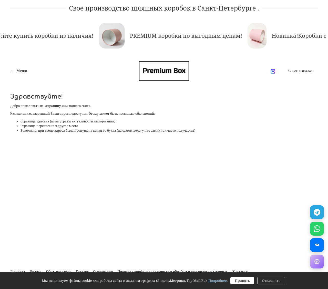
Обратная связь (58, 271)
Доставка (17, 271)
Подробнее (217, 280)
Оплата (36, 271)
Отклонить (271, 280)
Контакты (240, 271)
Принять (242, 280)
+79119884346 (300, 71)
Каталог (82, 271)
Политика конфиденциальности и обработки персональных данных (173, 271)
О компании (103, 271)
